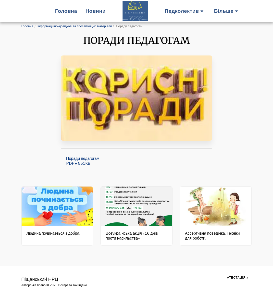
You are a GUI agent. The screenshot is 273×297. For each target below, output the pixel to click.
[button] (185, 11)
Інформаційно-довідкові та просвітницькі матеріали (74, 26)
